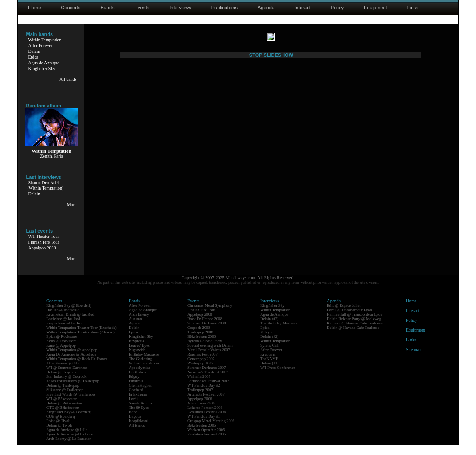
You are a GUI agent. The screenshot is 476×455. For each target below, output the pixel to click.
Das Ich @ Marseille (62, 319)
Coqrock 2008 (198, 337)
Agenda (266, 7)
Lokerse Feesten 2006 (204, 417)
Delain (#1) (269, 373)
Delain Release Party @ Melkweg (354, 328)
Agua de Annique (44, 62)
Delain (34, 51)
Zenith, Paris (51, 156)
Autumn (135, 328)
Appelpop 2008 (42, 247)
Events (142, 7)
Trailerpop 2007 (200, 399)
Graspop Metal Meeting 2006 (210, 430)
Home (34, 7)
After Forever (40, 45)
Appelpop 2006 (199, 408)
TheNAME (269, 368)
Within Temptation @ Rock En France (76, 368)
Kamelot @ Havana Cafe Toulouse (354, 333)
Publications (224, 7)
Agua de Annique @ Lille (66, 439)
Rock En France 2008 (204, 328)
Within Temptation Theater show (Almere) (80, 342)
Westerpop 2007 (200, 373)
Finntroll (136, 390)
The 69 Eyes (139, 417)
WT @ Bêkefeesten (62, 408)
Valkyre (266, 342)
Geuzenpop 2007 (200, 368)
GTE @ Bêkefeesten (62, 417)
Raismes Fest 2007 (202, 364)
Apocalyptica (139, 377)
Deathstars (137, 382)
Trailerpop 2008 (200, 342)
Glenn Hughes (140, 395)
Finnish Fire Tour (44, 242)
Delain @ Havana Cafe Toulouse (353, 337)
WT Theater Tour (43, 236)
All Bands (137, 435)
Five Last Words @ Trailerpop (70, 404)
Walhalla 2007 (198, 386)
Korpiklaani (138, 430)
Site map (413, 359)
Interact (302, 7)
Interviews (180, 7)
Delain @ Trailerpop (62, 395)
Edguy (134, 386)
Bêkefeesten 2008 (201, 346)
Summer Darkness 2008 (206, 333)
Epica (33, 57)
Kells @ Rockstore (61, 350)
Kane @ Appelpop (61, 355)
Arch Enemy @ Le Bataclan (68, 448)
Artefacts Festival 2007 (206, 404)
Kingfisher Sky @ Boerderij (68, 315)
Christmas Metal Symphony (209, 315)
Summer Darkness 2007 (206, 377)
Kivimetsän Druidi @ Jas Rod (70, 324)
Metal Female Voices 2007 (208, 359)
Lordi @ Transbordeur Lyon (349, 319)
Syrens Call (269, 355)
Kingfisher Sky (42, 68)
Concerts (70, 7)
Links (413, 7)
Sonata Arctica (140, 413)
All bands (68, 79)
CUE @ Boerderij (60, 426)
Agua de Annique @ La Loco (69, 444)
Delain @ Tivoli (59, 435)
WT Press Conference (277, 377)
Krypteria (136, 350)
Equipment (375, 7)
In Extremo (138, 404)
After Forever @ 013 (63, 373)
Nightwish (137, 359)
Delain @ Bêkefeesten (64, 413)
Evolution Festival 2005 (206, 444)
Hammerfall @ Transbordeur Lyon (354, 324)
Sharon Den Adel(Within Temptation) (46, 185)
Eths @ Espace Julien (344, 315)
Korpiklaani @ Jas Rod (64, 333)
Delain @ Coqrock (61, 382)
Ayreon (134, 333)
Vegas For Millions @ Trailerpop (72, 390)
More (72, 204)
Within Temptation (45, 39)
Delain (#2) (269, 346)
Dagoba (135, 426)
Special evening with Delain (210, 355)
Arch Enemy (139, 324)
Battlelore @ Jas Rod (63, 328)
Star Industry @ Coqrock (66, 386)
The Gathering (140, 368)
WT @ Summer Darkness (66, 377)
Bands (107, 7)
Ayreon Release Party (204, 350)
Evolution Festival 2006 (206, 421)
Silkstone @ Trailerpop (64, 399)
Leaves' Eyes (139, 355)
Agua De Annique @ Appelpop (71, 364)
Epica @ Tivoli (58, 430)
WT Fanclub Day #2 (203, 395)
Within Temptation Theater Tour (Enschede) (81, 337)
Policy (337, 7)
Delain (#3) (269, 328)
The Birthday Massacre (279, 333)
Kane (133, 421)
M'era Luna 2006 (201, 413)
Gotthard (136, 399)
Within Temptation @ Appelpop (71, 359)
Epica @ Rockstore (61, 346)
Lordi (133, 408)
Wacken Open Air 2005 (206, 439)
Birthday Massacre (144, 364)
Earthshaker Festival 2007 (208, 390)
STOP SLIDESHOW (271, 269)
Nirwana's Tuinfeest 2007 (207, 382)
